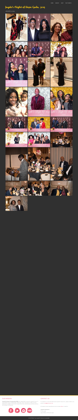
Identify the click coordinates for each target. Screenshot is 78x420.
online (61, 406)
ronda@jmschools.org (48, 403)
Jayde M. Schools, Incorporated (43, 418)
